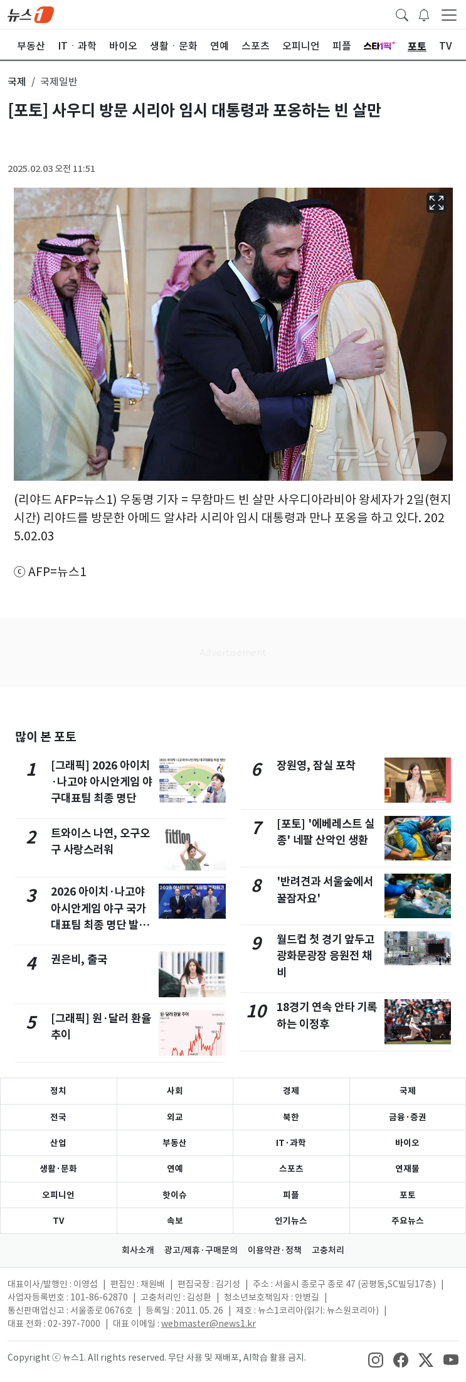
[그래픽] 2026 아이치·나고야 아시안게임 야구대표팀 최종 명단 (101, 782)
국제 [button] (17, 81)
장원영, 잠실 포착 (316, 765)
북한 (291, 1117)
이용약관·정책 (275, 1250)
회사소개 (138, 1250)
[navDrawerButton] (449, 14)
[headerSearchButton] (402, 13)
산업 (58, 1143)
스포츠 (291, 1168)
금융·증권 (407, 1117)
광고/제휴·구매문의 (201, 1250)
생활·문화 (58, 1168)
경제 (291, 1090)
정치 (58, 1090)
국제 (408, 1090)
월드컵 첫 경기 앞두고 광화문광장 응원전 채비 (325, 956)
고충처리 (328, 1250)
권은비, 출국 (79, 959)
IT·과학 (291, 1143)
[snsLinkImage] (375, 1359)
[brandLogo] (31, 14)
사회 (175, 1090)
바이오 (407, 1143)
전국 (58, 1117)
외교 (175, 1117)
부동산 (174, 1143)
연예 (175, 1168)
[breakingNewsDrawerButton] (424, 13)
